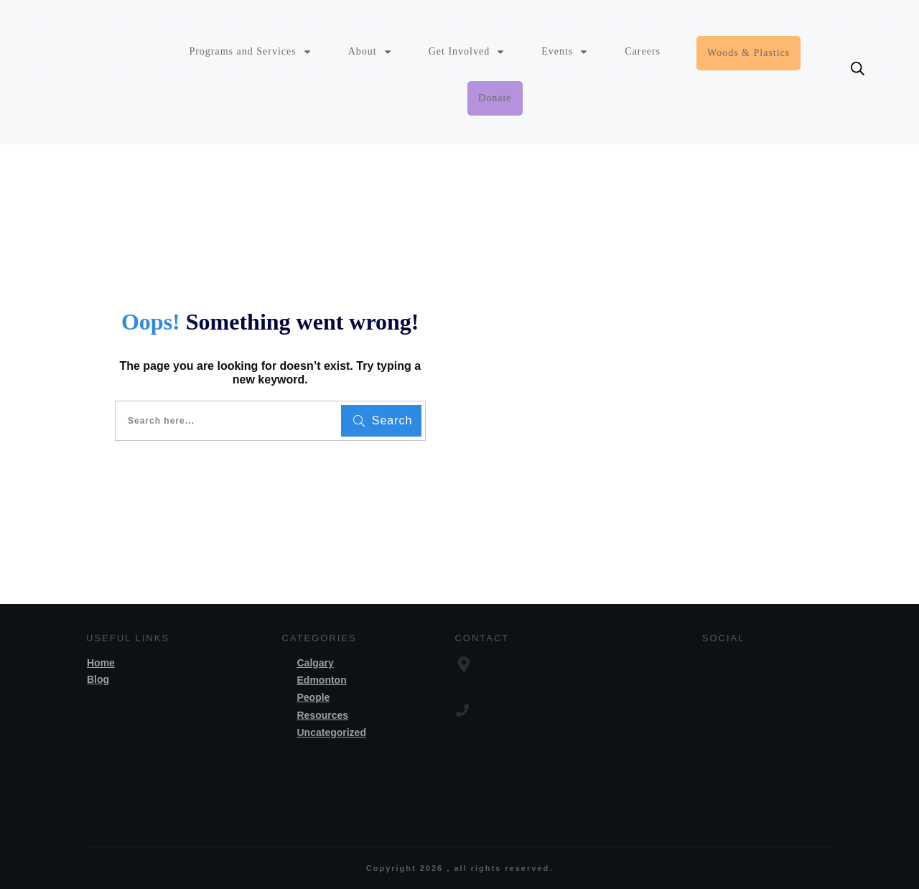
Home (101, 663)
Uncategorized (331, 732)
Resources (323, 715)
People (313, 697)
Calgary (315, 663)
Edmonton (322, 680)
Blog (98, 679)
